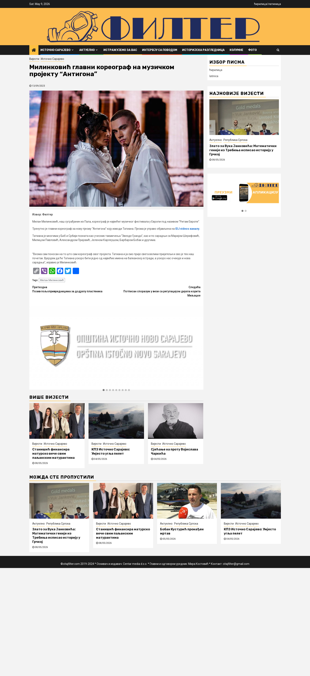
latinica (213, 76)
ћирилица (260, 4)
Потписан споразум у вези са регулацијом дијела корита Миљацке (158, 291)
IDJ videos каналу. (187, 228)
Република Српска (235, 140)
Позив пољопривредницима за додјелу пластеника (74, 289)
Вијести (34, 58)
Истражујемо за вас (120, 50)
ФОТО (252, 50)
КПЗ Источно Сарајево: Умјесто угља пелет (111, 451)
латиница (274, 4)
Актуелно (87, 50)
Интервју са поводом (159, 50)
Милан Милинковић (52, 280)
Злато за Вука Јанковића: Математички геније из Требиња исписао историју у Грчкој (243, 150)
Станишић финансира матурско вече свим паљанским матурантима (53, 453)
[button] (103, 390)
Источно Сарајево (55, 50)
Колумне (236, 50)
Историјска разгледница (203, 50)
